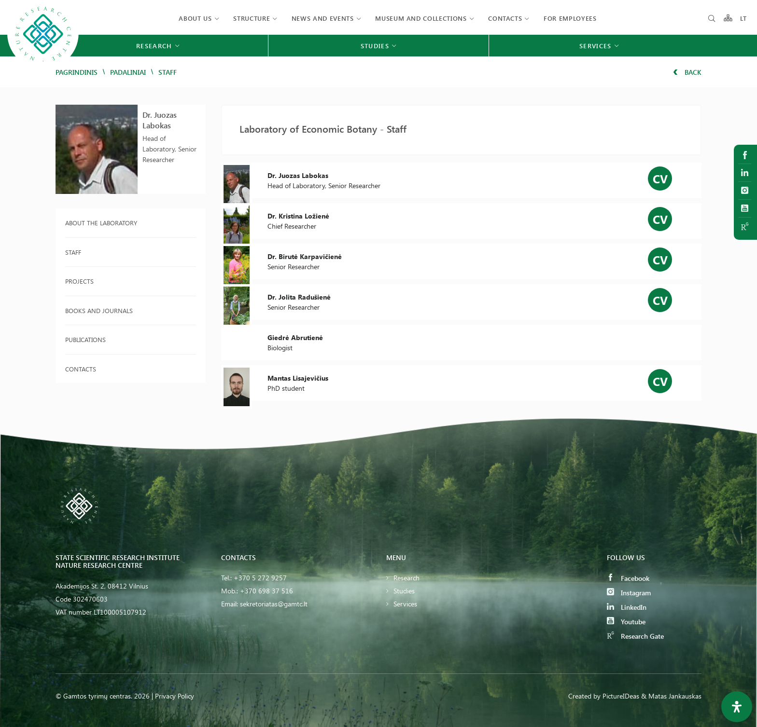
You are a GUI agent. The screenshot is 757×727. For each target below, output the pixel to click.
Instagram (629, 592)
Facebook (628, 578)
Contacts (505, 18)
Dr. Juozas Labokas (159, 120)
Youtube (626, 621)
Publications (85, 339)
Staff (73, 252)
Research (406, 577)
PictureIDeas (621, 695)
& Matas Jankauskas (671, 695)
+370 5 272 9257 (260, 577)
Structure (251, 18)
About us (195, 18)
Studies (404, 590)
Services (405, 603)
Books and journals (99, 310)
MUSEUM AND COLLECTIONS (420, 18)
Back (687, 72)
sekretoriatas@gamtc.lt (274, 603)
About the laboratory (101, 223)
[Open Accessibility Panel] (736, 706)
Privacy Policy (174, 695)
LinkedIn (626, 607)
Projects (79, 281)
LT (743, 18)
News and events (323, 18)
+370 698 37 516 (266, 590)
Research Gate (635, 636)
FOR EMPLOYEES (570, 18)
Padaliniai (128, 72)
